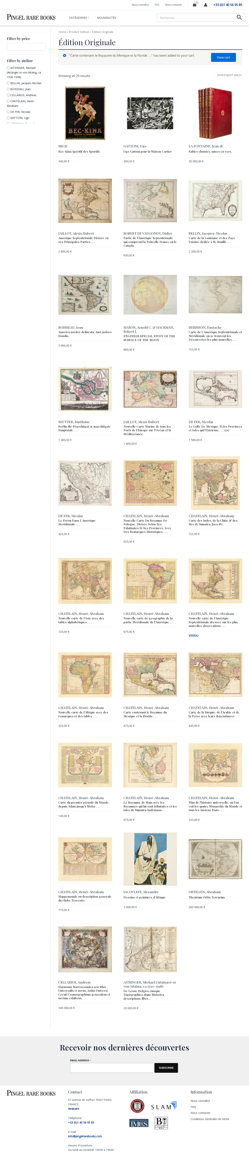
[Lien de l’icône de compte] (205, 5)
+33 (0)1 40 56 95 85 (227, 5)
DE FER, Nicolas (20, 112)
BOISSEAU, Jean (20, 89)
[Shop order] (229, 75)
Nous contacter (173, 4)
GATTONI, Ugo (19, 118)
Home (62, 32)
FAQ (157, 4)
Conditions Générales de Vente (210, 1118)
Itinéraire (73, 1108)
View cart (223, 57)
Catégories (79, 18)
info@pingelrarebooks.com (85, 1135)
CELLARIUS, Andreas (23, 95)
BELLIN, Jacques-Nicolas (25, 83)
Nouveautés (106, 18)
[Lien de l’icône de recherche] (239, 18)
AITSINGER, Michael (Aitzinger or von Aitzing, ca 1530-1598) (24, 72)
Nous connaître (140, 4)
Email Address (80, 1060)
